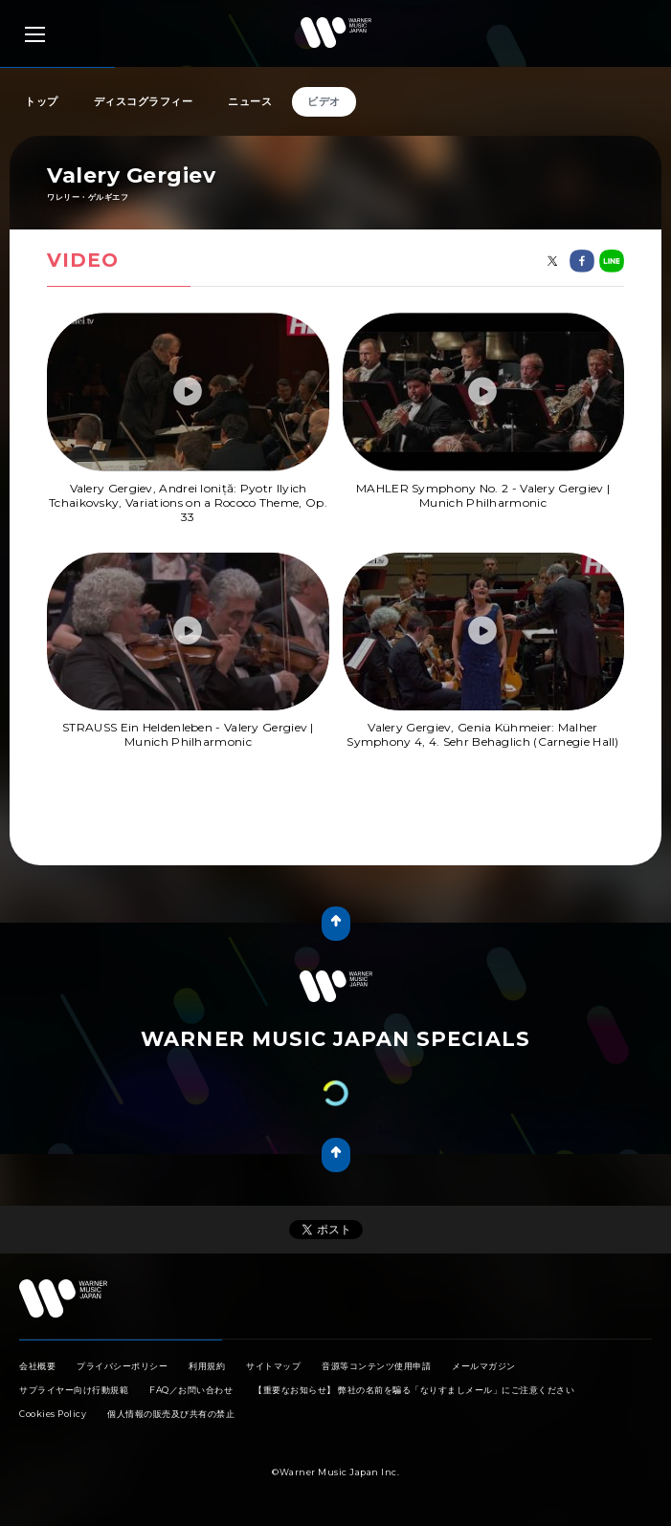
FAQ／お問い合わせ (191, 1389)
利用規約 (207, 1366)
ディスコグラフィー (143, 101)
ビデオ (324, 101)
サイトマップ (273, 1366)
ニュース (250, 101)
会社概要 (37, 1366)
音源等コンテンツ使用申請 (376, 1366)
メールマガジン (484, 1366)
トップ (41, 101)
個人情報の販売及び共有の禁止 (171, 1413)
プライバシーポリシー (122, 1366)
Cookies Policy (52, 1413)
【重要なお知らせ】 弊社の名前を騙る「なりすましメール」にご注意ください (414, 1389)
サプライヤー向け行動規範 (73, 1389)
